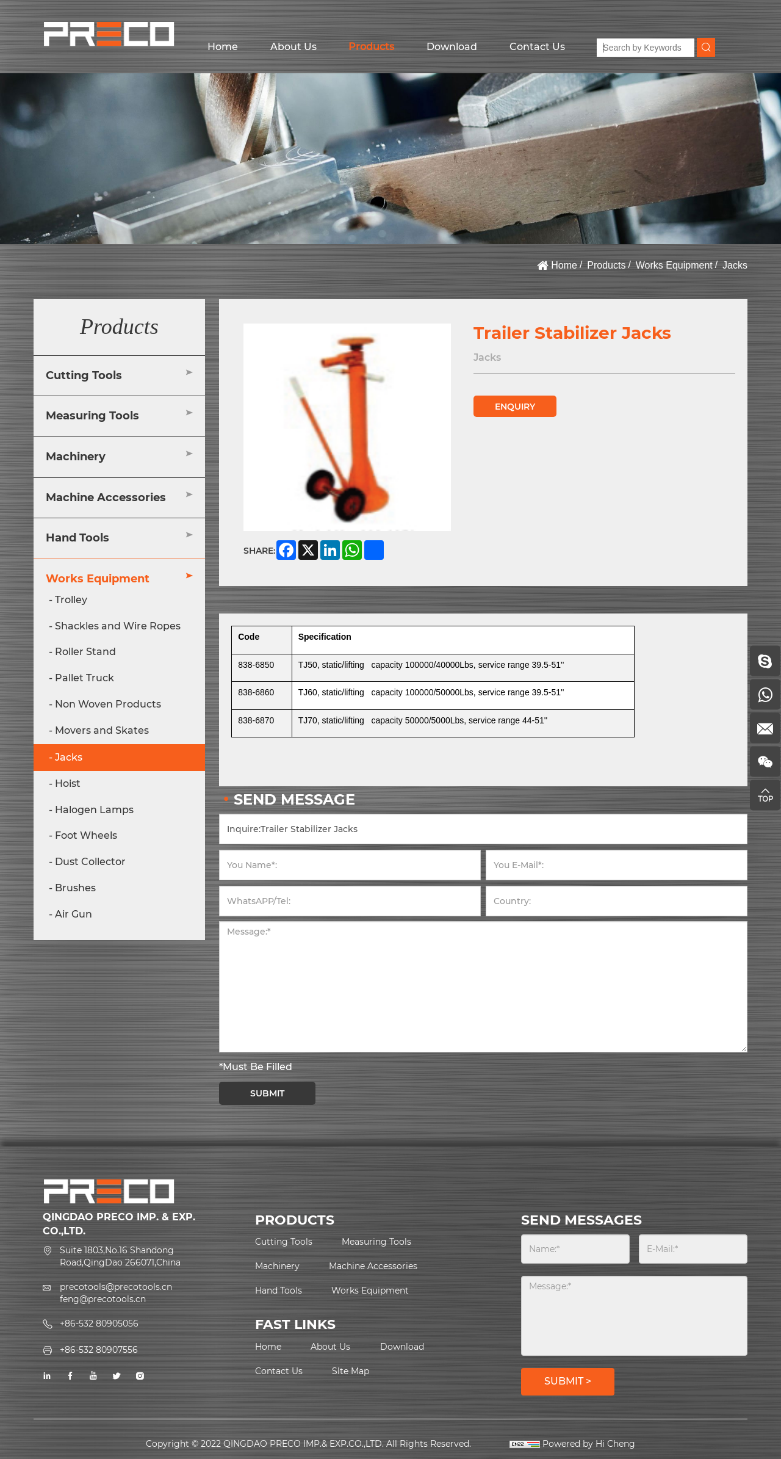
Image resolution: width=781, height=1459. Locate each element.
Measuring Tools (92, 415)
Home (222, 46)
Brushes (75, 888)
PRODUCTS (294, 1220)
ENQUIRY (515, 406)
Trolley (71, 600)
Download (451, 46)
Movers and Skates (102, 730)
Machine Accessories (106, 497)
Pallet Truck (84, 678)
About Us (293, 46)
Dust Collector (90, 861)
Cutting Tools (84, 375)
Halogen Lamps (94, 810)
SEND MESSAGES (581, 1220)
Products (371, 46)
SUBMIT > (567, 1381)
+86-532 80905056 (99, 1323)
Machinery (76, 456)
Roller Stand (85, 651)
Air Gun (73, 914)
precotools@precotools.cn (116, 1286)
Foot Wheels (86, 835)
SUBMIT (267, 1093)
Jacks (734, 265)
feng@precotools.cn (103, 1299)
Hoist (68, 783)
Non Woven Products (108, 704)
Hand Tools (77, 538)
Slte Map (350, 1371)
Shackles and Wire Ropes (118, 626)
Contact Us (537, 46)
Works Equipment (674, 265)
